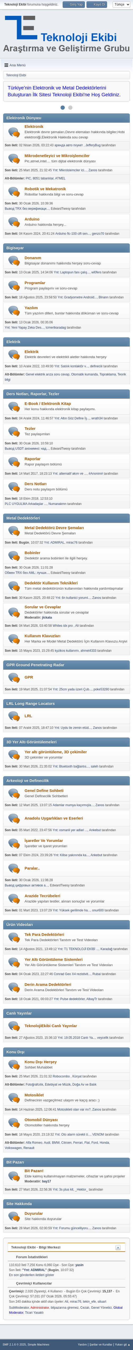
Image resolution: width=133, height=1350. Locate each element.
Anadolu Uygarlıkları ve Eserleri (54, 818)
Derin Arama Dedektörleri (48, 984)
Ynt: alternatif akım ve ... (70, 473)
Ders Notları (36, 484)
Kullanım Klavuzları (42, 636)
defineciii (96, 366)
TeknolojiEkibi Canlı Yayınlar (51, 1026)
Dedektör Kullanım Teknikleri (51, 583)
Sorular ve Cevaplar (43, 607)
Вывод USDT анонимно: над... (27, 448)
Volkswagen (13, 1148)
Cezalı (84, 1307)
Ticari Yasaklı (34, 1312)
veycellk (102, 1038)
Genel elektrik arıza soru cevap (47, 374)
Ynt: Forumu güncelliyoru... (71, 1228)
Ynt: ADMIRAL (54, 542)
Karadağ (106, 949)
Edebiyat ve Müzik (58, 1084)
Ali (77, 626)
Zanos (92, 170)
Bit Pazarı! (34, 1171)
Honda (104, 1143)
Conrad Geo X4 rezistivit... (72, 974)
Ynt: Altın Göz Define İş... (72, 418)
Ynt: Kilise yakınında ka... (71, 855)
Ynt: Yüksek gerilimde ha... (71, 910)
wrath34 (97, 418)
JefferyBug (92, 145)
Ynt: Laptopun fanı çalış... (72, 272)
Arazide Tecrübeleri (42, 896)
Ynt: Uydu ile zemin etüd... (72, 728)
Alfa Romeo (34, 1143)
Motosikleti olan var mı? (74, 1109)
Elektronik (34, 126)
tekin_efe (89, 1301)
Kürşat (77, 1076)
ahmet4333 (88, 651)
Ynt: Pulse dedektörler (69, 999)
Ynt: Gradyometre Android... (77, 297)
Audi (47, 1143)
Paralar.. (32, 868)
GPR (29, 677)
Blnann (103, 297)
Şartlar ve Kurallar (100, 1344)
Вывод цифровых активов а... (26, 885)
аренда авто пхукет (69, 145)
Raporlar (32, 459)
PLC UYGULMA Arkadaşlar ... (26, 504)
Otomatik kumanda (84, 374)
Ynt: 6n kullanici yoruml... (72, 598)
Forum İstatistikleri (29, 1257)
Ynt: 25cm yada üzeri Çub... (72, 689)
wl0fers (96, 272)
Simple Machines (38, 1344)
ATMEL (60, 178)
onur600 (98, 910)
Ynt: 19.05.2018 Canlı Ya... (76, 1038)
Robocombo (62, 1076)
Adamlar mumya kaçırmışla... (73, 805)
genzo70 (98, 233)
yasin (79, 1265)
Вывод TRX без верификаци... (27, 208)
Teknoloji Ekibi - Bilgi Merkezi (35, 1247)
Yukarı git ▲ (122, 1344)
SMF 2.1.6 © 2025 (14, 1344)
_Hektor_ (81, 1189)
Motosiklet (34, 1095)
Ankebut (95, 830)
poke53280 (101, 689)
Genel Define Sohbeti (44, 791)
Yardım (82, 1344)
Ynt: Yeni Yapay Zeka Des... (24, 327)
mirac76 (71, 542)
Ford (94, 1143)
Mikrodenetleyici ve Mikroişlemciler (57, 156)
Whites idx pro (63, 626)
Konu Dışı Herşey (41, 1062)
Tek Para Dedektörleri (44, 934)
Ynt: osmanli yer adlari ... (70, 830)
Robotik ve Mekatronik (45, 189)
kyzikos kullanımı (67, 651)
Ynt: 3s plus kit (63, 1189)
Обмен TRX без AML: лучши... (27, 573)
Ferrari (77, 1143)
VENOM (98, 1134)
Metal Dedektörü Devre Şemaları (54, 528)
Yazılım (31, 308)
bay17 (46, 1181)
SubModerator (19, 1307)
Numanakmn (57, 504)
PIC (28, 178)
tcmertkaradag (56, 327)
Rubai (97, 974)
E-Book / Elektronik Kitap (48, 404)
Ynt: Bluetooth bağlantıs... (71, 766)
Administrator (39, 1307)
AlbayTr (91, 999)
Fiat (87, 1143)
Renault (29, 1148)
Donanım (33, 258)
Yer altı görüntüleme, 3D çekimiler (56, 752)
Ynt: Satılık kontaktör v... (71, 366)
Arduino (32, 219)
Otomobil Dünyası (41, 1120)
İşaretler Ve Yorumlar (44, 841)
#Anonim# (96, 473)
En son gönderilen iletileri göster (31, 1275)
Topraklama (107, 374)
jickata (47, 617)
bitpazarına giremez (65, 1307)
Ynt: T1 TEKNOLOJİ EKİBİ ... (78, 949)
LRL (28, 716)
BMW (56, 1143)
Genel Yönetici (101, 1307)
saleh (94, 766)
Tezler (30, 428)
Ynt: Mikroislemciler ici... (70, 170)
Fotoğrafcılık (34, 1084)
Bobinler (32, 553)
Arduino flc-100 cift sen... (72, 233)
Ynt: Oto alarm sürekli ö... (72, 1134)
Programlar (35, 283)
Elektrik (32, 352)
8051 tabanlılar (43, 178)
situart (102, 1301)
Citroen (66, 1143)
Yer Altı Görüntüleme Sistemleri (53, 959)
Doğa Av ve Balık (84, 1084)
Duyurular (34, 1213)
